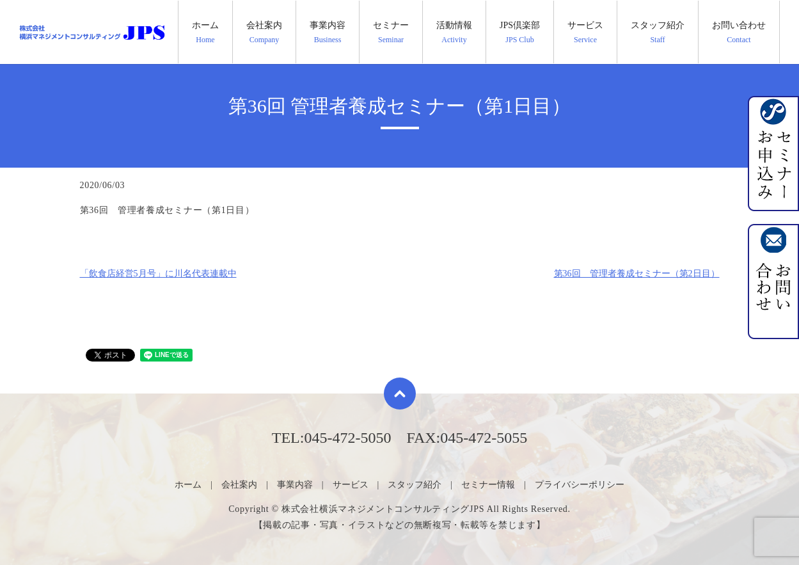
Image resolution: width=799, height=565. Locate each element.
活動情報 (454, 32)
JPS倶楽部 (520, 32)
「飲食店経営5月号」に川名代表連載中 (158, 273)
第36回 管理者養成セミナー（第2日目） (637, 273)
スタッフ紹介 (657, 32)
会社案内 (264, 32)
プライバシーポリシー (579, 484)
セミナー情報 (488, 484)
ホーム (205, 32)
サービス (585, 32)
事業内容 (327, 32)
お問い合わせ (739, 32)
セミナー (391, 32)
